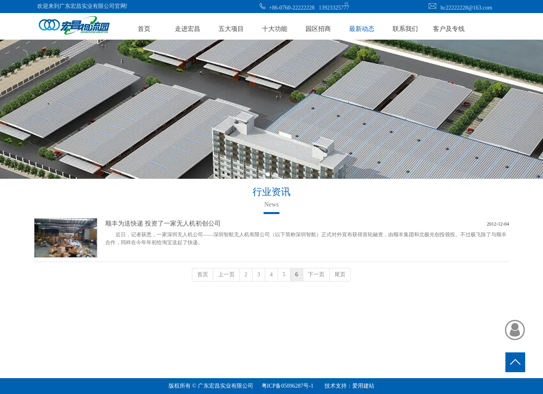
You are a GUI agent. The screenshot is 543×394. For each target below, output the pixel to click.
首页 (202, 274)
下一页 (316, 274)
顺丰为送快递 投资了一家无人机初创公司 (163, 223)
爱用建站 (363, 386)
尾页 (340, 274)
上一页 (226, 274)
